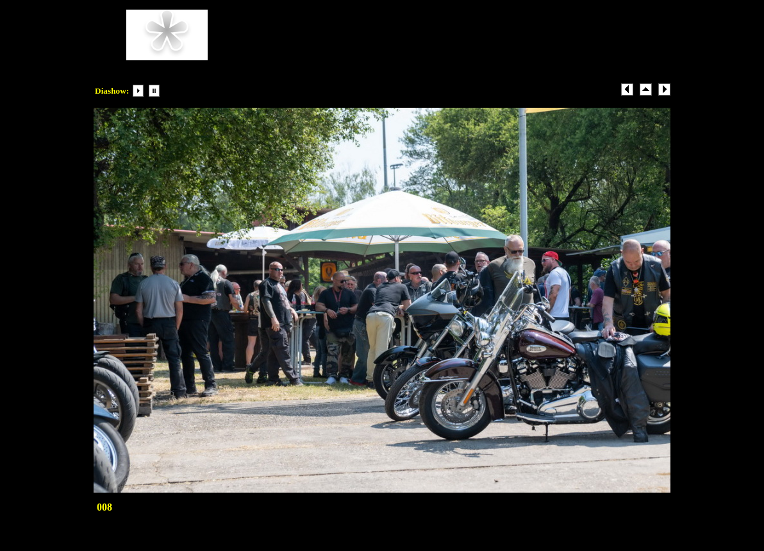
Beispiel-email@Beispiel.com (413, 54)
